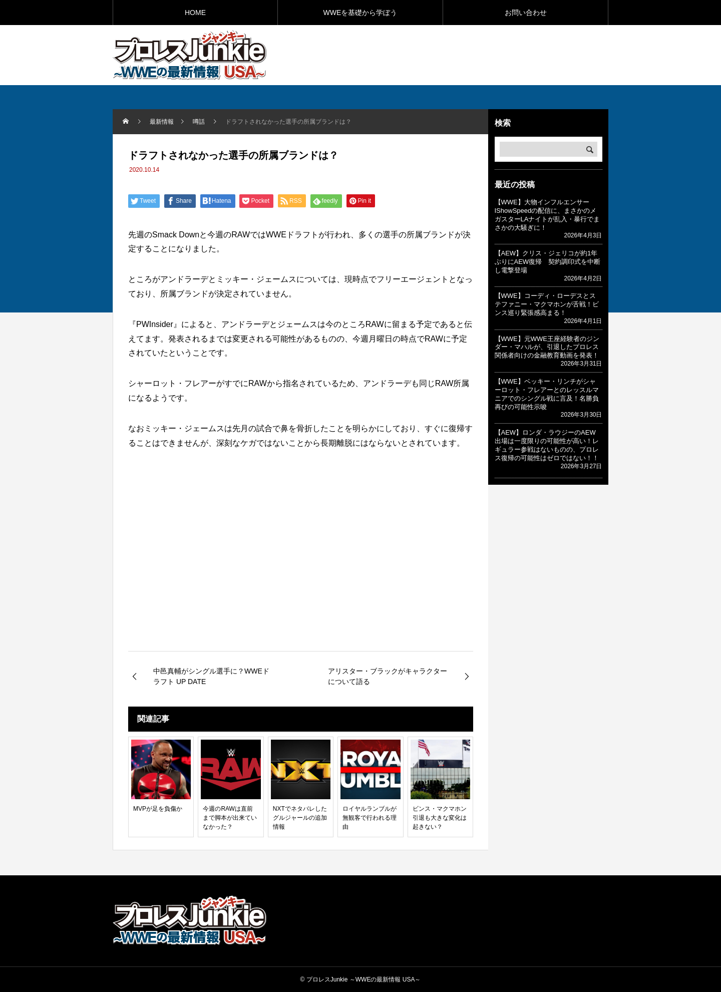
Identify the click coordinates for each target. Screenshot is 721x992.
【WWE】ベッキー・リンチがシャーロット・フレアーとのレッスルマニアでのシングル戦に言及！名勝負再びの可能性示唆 (547, 394)
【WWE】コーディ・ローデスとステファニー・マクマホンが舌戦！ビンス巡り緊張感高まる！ (547, 304)
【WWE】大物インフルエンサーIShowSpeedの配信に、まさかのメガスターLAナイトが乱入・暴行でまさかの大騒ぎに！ (547, 214)
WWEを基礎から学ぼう (360, 13)
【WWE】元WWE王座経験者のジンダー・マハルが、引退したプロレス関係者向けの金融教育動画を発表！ (547, 347)
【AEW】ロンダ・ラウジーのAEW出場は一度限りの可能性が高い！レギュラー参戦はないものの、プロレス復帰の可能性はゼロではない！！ (547, 445)
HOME (195, 13)
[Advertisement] (491, 55)
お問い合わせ (526, 13)
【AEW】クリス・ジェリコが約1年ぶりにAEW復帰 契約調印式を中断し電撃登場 (548, 261)
